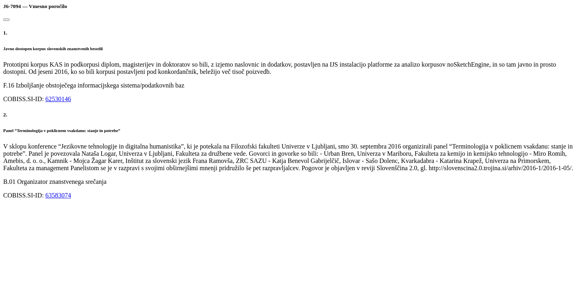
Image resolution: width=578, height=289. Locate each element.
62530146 (58, 99)
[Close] (6, 19)
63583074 (58, 195)
